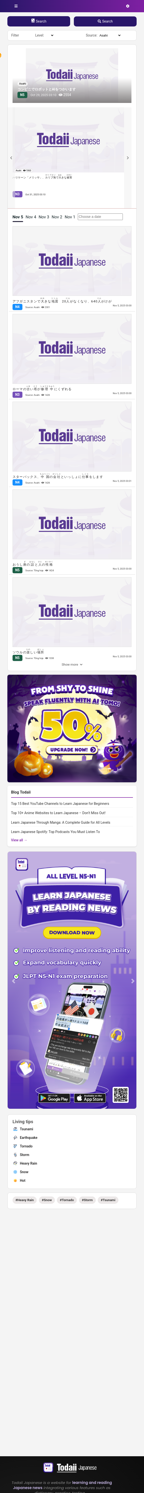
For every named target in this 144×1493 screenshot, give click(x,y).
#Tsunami (108, 1200)
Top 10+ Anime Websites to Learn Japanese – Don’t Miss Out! (58, 813)
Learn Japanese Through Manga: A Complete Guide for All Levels (60, 822)
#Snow (47, 1200)
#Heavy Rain (25, 1200)
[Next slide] (127, 157)
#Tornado (67, 1200)
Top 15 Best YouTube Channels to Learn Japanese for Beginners (60, 804)
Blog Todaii (21, 792)
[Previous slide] (11, 157)
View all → (19, 840)
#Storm (87, 1200)
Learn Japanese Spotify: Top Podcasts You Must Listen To (55, 832)
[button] (13, 980)
